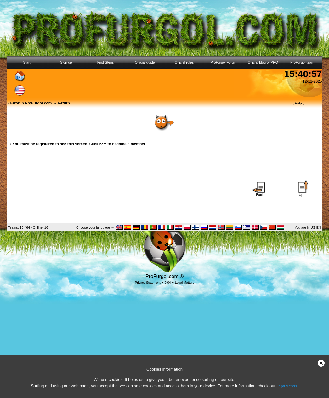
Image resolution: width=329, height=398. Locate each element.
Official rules (184, 62)
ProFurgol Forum (223, 62)
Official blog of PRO (263, 62)
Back (259, 193)
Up (301, 193)
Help (298, 103)
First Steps (105, 62)
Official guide (145, 62)
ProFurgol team (302, 62)
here (103, 144)
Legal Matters (287, 386)
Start (26, 62)
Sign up (66, 62)
